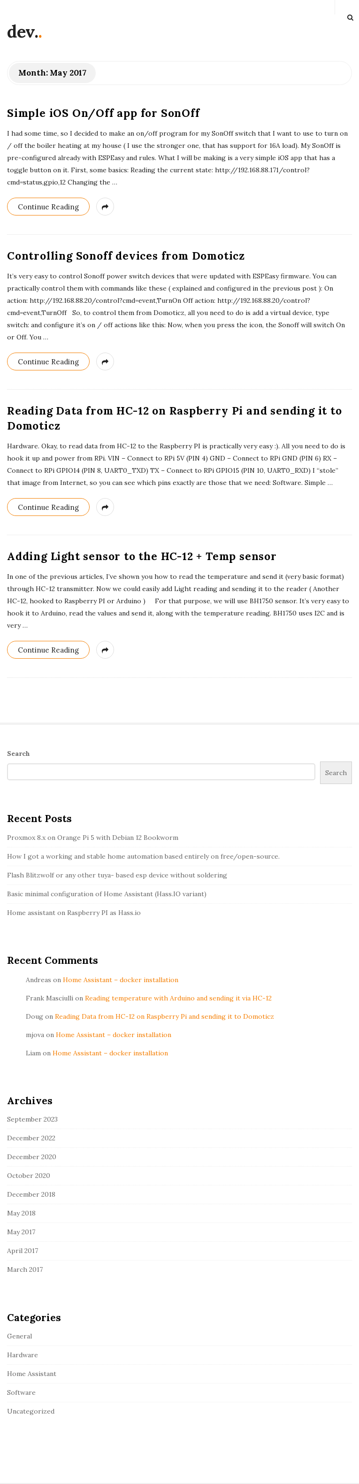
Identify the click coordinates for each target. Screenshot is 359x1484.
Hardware (22, 1355)
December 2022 (31, 1138)
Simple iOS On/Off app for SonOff (103, 113)
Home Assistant (31, 1373)
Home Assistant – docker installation (120, 980)
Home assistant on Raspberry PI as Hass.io (74, 912)
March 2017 (25, 1269)
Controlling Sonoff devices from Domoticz (126, 255)
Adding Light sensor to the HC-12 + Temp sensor (142, 556)
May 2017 (21, 1232)
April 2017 (22, 1250)
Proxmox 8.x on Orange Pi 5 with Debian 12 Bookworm (92, 837)
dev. (22, 31)
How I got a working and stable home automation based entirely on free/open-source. (143, 856)
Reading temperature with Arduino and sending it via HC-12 (178, 998)
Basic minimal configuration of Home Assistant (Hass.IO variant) (106, 894)
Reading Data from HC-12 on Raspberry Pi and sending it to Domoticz (164, 1016)
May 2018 (21, 1213)
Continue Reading (48, 206)
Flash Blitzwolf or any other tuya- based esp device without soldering (117, 875)
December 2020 (31, 1157)
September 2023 (32, 1119)
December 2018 (31, 1194)
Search (18, 753)
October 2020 (28, 1175)
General (19, 1336)
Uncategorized (30, 1411)
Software (21, 1392)
